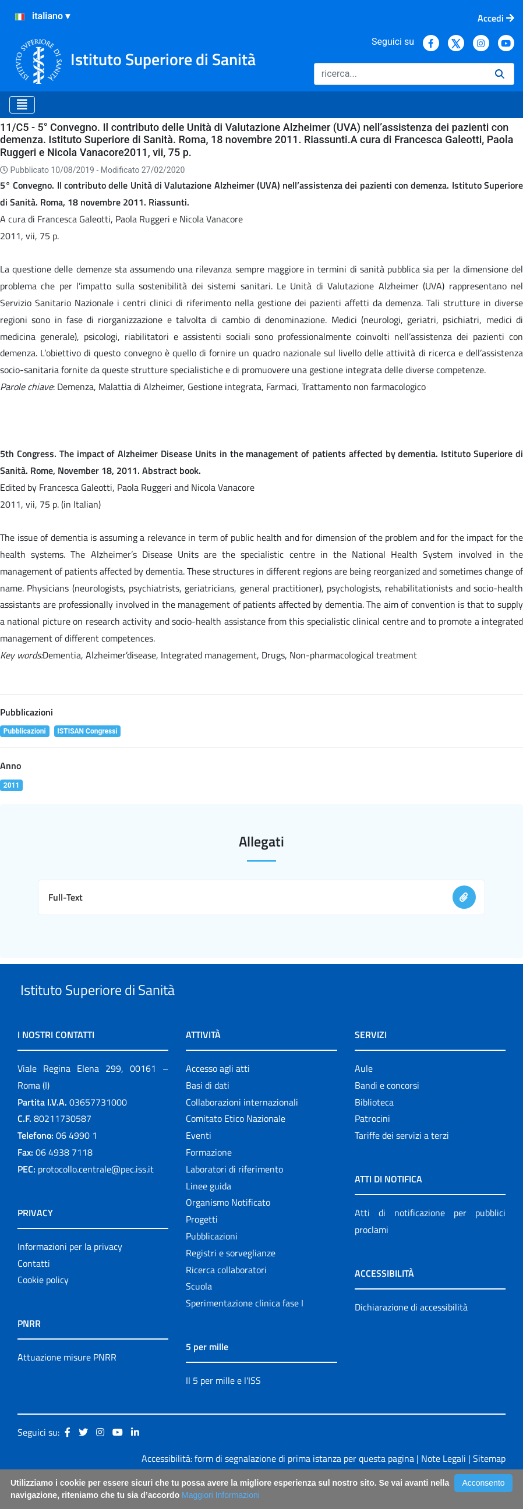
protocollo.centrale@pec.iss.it (96, 1196)
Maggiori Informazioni (221, 1495)
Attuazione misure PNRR (66, 1384)
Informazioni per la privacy (69, 1273)
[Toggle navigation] (22, 105)
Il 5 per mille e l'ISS (223, 1407)
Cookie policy (43, 1307)
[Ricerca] (400, 74)
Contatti (33, 1290)
